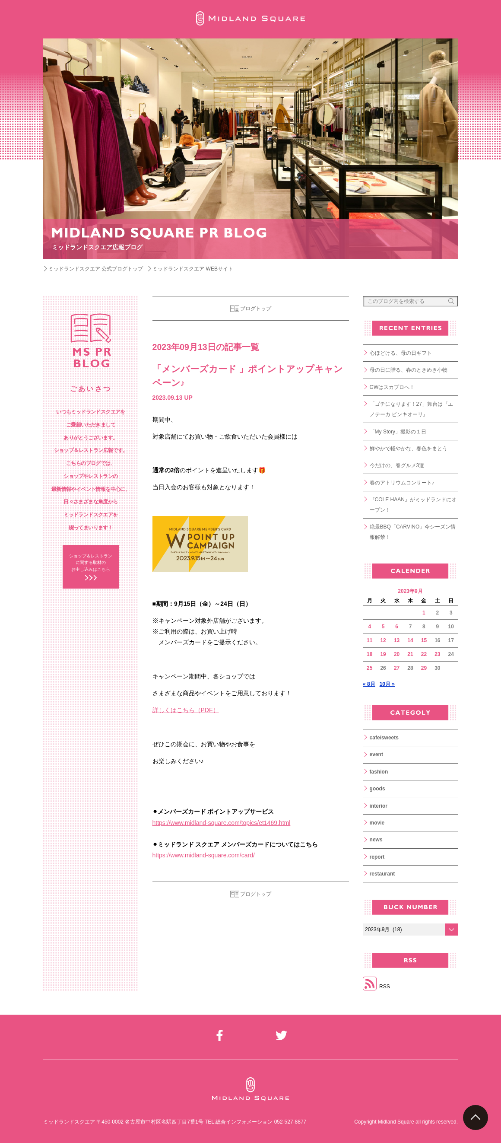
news (376, 840)
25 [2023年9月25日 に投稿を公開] (369, 668)
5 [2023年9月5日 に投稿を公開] (383, 627)
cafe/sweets (384, 738)
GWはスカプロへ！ (392, 387)
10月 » (387, 684)
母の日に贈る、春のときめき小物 (408, 370)
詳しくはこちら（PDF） (185, 710)
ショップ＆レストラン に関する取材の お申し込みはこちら (90, 563)
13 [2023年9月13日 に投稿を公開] (397, 640)
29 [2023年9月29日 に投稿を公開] (424, 668)
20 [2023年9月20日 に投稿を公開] (397, 654)
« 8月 (369, 684)
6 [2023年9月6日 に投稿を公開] (396, 627)
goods (377, 789)
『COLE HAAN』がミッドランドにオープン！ (413, 505)
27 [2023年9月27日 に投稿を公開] (397, 668)
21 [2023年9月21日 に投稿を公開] (410, 654)
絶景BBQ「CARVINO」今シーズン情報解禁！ (413, 532)
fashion (379, 772)
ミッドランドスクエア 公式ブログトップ (95, 269)
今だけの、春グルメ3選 (397, 465)
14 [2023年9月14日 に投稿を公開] (410, 640)
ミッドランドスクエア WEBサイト (192, 269)
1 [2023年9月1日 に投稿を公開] (423, 613)
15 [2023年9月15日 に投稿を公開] (424, 640)
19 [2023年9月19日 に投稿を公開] (383, 654)
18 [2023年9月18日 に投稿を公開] (369, 654)
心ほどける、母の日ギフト (401, 353)
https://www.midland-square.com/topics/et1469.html (221, 822)
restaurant (382, 874)
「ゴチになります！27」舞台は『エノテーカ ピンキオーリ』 (411, 409)
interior (378, 806)
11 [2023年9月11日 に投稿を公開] (369, 640)
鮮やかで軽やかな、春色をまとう (408, 449)
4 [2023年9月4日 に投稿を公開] (369, 627)
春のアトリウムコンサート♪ (402, 483)
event (376, 754)
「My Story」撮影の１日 (398, 432)
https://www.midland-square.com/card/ (203, 855)
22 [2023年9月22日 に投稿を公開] (424, 654)
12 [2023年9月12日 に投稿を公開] (383, 640)
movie (377, 823)
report (377, 857)
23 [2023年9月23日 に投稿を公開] (437, 654)
